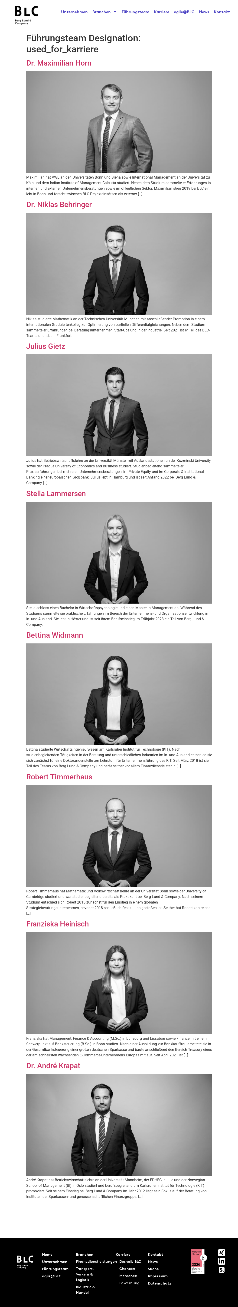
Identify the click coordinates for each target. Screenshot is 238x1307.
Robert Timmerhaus (59, 776)
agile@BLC (184, 11)
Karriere (161, 11)
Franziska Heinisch (57, 924)
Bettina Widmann (54, 635)
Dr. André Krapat (53, 1065)
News (204, 11)
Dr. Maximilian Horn (58, 63)
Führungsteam (135, 11)
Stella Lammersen (56, 493)
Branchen (104, 12)
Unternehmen (74, 11)
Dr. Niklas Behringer (59, 204)
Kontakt (222, 11)
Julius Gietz (45, 346)
